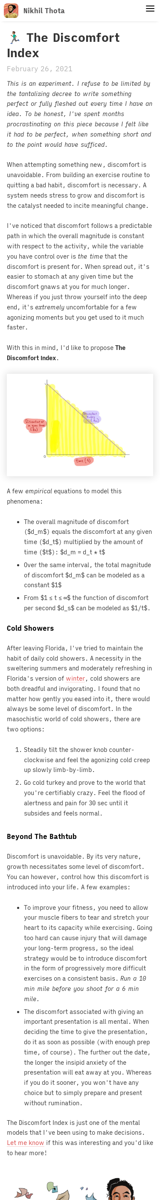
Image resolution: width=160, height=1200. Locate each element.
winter (75, 678)
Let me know (25, 1143)
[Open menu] (150, 9)
